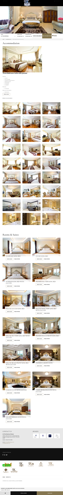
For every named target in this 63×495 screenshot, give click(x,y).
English (57, 1)
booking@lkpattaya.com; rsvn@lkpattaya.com (8, 443)
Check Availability (37, 35)
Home (3, 39)
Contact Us (8, 477)
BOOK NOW (6, 94)
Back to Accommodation (7, 98)
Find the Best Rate (46, 35)
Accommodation (8, 39)
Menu (5, 1)
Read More (17, 259)
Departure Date (28, 34)
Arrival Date (19, 34)
